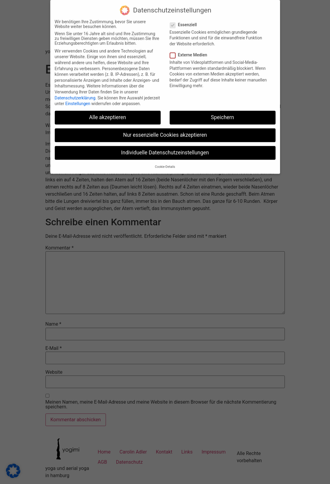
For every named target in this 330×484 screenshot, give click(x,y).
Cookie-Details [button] (165, 163)
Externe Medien (190, 50)
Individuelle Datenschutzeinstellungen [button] (165, 148)
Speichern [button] (222, 113)
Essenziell (185, 20)
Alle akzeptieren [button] (107, 113)
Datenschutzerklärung (75, 93)
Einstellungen (77, 99)
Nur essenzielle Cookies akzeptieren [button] (165, 131)
